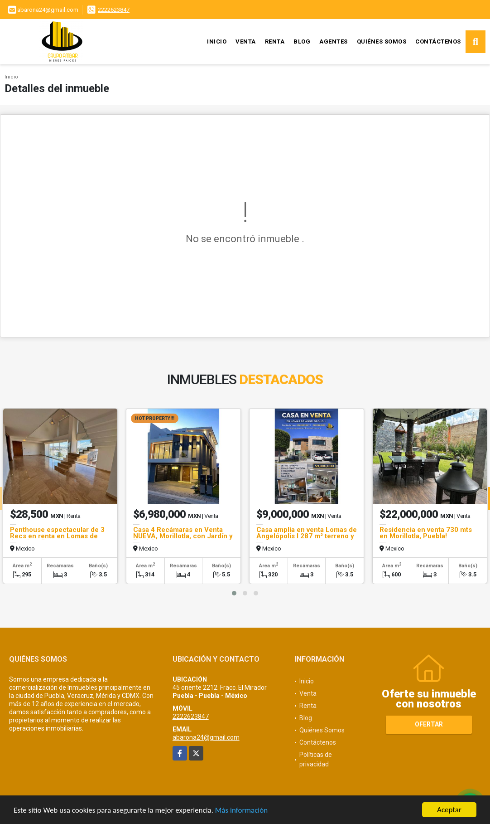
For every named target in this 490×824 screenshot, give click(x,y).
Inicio (216, 41)
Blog (301, 41)
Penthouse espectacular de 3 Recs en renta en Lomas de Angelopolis (57, 536)
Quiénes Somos (382, 41)
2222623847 (114, 9)
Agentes (333, 41)
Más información (241, 811)
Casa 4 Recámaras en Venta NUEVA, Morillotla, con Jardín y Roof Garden (183, 536)
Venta (245, 41)
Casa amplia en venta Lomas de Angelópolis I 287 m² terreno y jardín (306, 536)
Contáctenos (438, 41)
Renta (275, 41)
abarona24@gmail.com (206, 737)
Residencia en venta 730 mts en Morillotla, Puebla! (426, 533)
